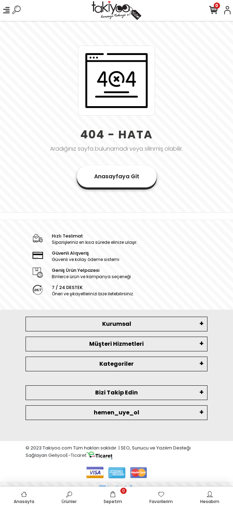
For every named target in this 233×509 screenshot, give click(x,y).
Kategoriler (116, 364)
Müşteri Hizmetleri (116, 344)
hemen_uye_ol (116, 412)
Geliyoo (57, 455)
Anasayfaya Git (116, 176)
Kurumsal (116, 324)
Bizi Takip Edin (116, 392)
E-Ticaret (76, 455)
